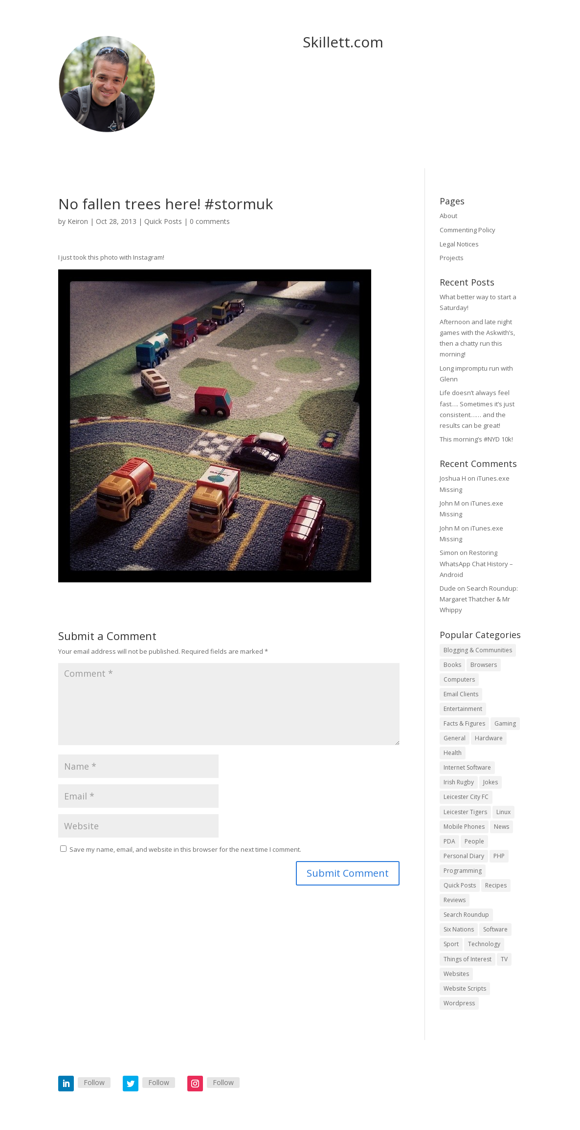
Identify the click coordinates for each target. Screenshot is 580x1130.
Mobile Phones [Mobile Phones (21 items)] (464, 826)
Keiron (77, 221)
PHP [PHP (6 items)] (499, 856)
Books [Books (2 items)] (452, 665)
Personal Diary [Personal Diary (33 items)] (464, 856)
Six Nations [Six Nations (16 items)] (459, 929)
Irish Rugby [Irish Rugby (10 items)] (459, 782)
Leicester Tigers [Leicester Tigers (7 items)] (465, 812)
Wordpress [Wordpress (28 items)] (459, 1003)
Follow (94, 1082)
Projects (452, 257)
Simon (449, 552)
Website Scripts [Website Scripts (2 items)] (465, 988)
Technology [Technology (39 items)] (484, 944)
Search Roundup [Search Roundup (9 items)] (466, 914)
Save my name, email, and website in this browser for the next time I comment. (185, 849)
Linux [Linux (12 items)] (503, 812)
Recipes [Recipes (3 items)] (496, 885)
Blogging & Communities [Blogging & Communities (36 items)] (478, 650)
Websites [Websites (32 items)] (456, 974)
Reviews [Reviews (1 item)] (455, 900)
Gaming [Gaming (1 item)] (505, 723)
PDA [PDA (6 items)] (449, 841)
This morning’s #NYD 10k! (476, 439)
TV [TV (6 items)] (504, 959)
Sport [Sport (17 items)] (451, 944)
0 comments (210, 221)
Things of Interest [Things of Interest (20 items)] (467, 959)
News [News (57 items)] (501, 826)
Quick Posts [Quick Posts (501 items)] (460, 885)
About (448, 215)
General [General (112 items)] (455, 738)
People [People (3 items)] (474, 841)
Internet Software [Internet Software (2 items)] (467, 767)
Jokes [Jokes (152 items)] (490, 782)
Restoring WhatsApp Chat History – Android (476, 563)
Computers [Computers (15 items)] (459, 679)
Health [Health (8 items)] (453, 753)
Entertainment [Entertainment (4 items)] (463, 709)
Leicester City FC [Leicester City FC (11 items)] (466, 797)
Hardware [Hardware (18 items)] (489, 738)
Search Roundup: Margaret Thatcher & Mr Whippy (479, 599)
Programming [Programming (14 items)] (463, 870)
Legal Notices (459, 244)
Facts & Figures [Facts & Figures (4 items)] (464, 723)
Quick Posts (163, 221)
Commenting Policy (467, 229)
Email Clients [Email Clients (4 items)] (461, 694)
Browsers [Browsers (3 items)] (483, 665)
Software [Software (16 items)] (495, 929)
